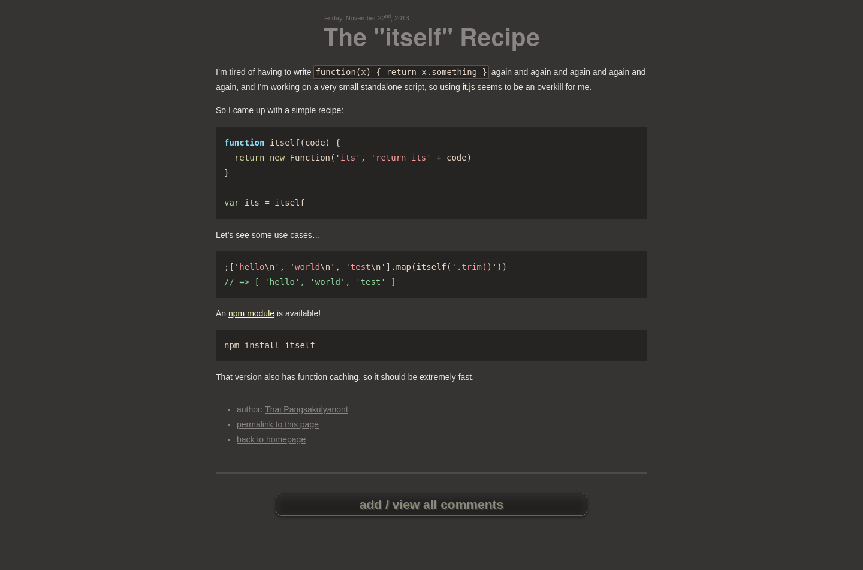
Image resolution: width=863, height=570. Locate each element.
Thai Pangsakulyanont (306, 409)
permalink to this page (278, 424)
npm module (251, 313)
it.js (469, 87)
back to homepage (271, 439)
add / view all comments (431, 504)
